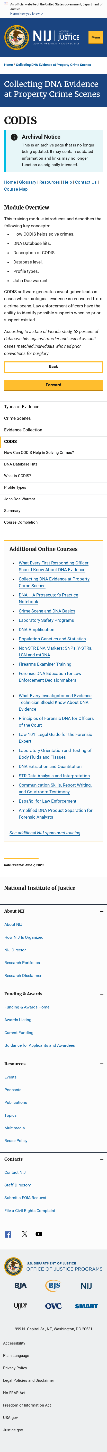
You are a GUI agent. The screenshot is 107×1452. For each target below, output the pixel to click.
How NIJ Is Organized (23, 937)
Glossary (27, 182)
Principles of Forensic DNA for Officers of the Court (56, 722)
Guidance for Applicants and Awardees (39, 1045)
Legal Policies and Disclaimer (28, 1380)
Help (67, 182)
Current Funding (18, 1032)
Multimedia (14, 1127)
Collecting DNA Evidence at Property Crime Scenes (53, 65)
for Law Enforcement (47, 801)
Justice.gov (13, 1430)
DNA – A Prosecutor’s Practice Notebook (48, 598)
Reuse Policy (16, 1140)
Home (8, 65)
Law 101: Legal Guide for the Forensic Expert (55, 738)
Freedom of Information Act (27, 1405)
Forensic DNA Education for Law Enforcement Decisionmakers (50, 677)
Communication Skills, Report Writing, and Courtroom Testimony (55, 788)
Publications (15, 1102)
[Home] (56, 37)
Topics (10, 1115)
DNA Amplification (36, 629)
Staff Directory (17, 1185)
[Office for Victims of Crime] (53, 1310)
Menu (96, 37)
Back (53, 366)
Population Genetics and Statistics (52, 638)
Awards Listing (17, 1019)
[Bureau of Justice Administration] (21, 1290)
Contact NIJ (15, 1172)
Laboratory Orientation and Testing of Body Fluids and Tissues (55, 754)
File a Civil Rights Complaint (29, 1210)
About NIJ (13, 924)
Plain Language (16, 1355)
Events (10, 1076)
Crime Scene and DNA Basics (47, 611)
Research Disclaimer (22, 975)
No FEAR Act (14, 1393)
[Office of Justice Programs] (16, 37)
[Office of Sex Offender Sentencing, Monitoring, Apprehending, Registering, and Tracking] (86, 1309)
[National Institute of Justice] (86, 1290)
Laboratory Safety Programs (46, 620)
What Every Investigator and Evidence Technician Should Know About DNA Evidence (55, 702)
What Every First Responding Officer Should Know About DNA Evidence (53, 566)
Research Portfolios (22, 962)
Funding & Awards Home (26, 1007)
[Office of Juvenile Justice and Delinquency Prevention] (20, 1310)
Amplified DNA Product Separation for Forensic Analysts (56, 814)
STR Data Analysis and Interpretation (54, 775)
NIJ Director (15, 950)
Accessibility (14, 1343)
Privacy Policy (15, 1368)
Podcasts (12, 1089)
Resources (49, 182)
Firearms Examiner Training (45, 664)
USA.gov (10, 1417)
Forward (53, 384)
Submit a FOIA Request (25, 1197)
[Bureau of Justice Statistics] (53, 1293)
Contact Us (86, 182)
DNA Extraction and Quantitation (50, 766)
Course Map (16, 189)
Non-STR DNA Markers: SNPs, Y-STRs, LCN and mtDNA (55, 651)
